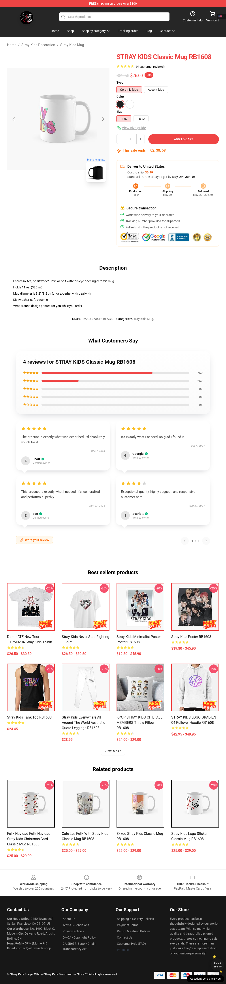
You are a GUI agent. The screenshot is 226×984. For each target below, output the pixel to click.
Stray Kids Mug (72, 45)
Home (11, 45)
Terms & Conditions (76, 925)
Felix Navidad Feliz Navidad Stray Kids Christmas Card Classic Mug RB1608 (28, 839)
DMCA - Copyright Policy (79, 937)
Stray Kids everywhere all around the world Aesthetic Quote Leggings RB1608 (83, 722)
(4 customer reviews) (150, 66)
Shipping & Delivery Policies (135, 919)
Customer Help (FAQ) (131, 943)
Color (120, 96)
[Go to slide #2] (69, 195)
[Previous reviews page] (185, 541)
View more (113, 751)
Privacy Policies (73, 931)
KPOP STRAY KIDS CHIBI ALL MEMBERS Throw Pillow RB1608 (139, 722)
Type (120, 82)
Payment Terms (127, 925)
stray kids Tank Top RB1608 (29, 717)
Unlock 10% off (218, 965)
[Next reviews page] (206, 541)
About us (69, 919)
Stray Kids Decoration (38, 45)
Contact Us (124, 937)
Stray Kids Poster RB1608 (191, 637)
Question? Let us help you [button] (205, 978)
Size (119, 111)
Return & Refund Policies (134, 931)
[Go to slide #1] (46, 195)
